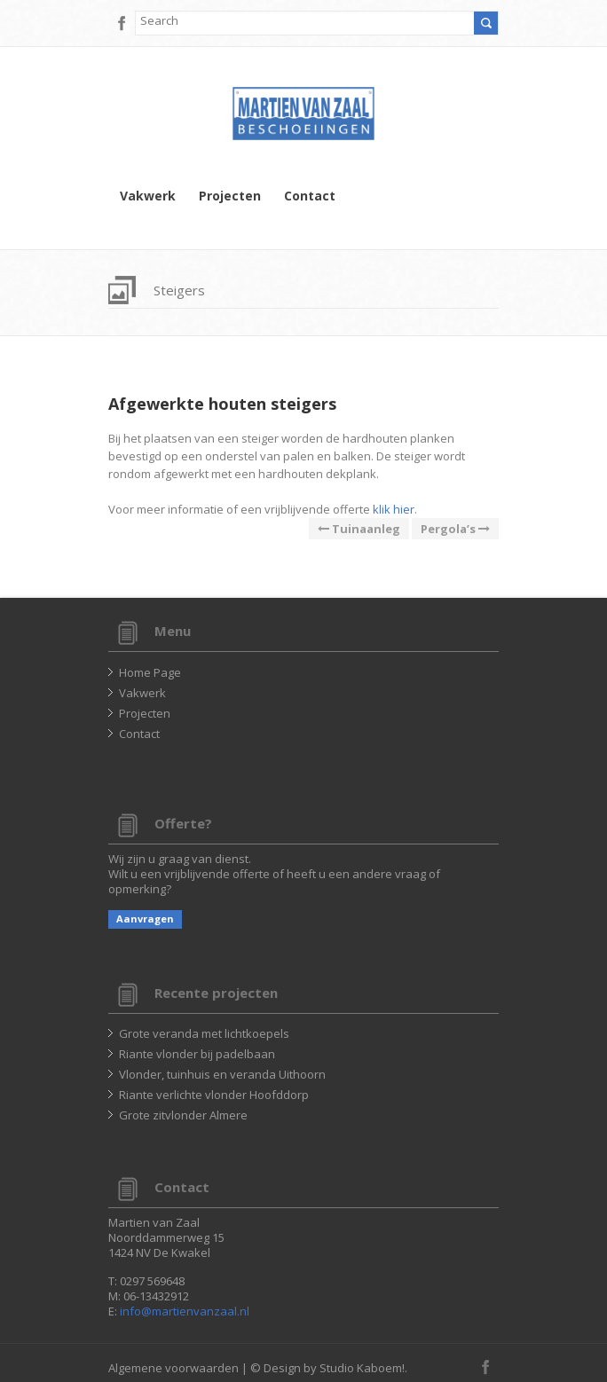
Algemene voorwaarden (173, 1368)
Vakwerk (148, 196)
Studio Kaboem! (362, 1368)
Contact (309, 196)
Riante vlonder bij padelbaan (197, 1054)
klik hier (393, 509)
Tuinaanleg (359, 529)
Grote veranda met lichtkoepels (204, 1033)
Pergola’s (455, 529)
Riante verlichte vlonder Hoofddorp (214, 1095)
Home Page (150, 672)
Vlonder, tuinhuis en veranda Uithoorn (222, 1074)
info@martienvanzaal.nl (184, 1311)
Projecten (230, 196)
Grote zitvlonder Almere (183, 1115)
